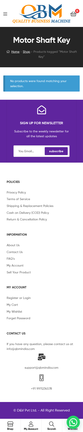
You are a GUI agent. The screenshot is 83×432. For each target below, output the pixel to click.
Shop (26, 51)
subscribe (56, 151)
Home (15, 51)
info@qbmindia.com (21, 349)
